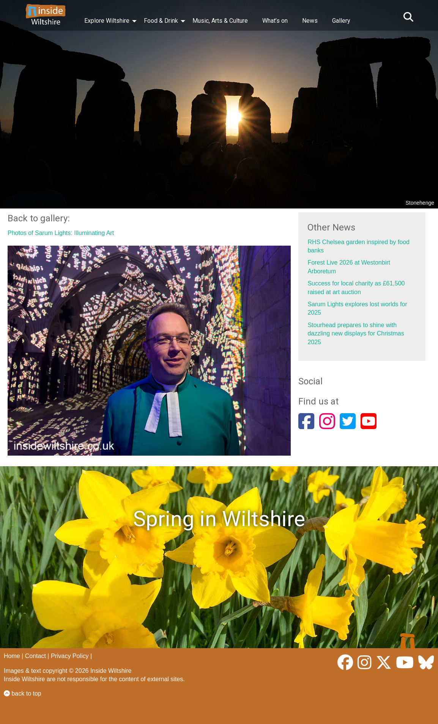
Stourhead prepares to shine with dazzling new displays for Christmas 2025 (355, 333)
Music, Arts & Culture (220, 20)
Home (12, 656)
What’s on (275, 20)
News (310, 20)
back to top (22, 693)
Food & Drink (161, 20)
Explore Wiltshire (106, 20)
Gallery (341, 20)
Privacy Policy (70, 656)
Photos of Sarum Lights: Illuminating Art (61, 233)
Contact (35, 656)
